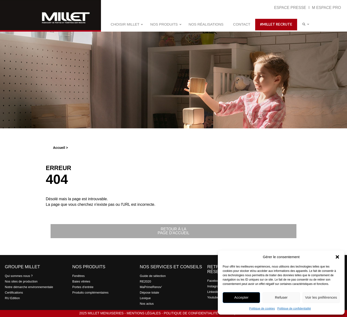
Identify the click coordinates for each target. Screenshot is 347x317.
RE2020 (145, 281)
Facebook (214, 281)
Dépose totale (149, 292)
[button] (337, 257)
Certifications (14, 292)
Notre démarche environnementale (29, 287)
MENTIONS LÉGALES (144, 313)
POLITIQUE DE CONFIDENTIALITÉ (191, 313)
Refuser (281, 297)
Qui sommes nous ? (19, 276)
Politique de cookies (262, 308)
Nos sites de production (21, 281)
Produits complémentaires (90, 292)
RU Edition (12, 298)
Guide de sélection (153, 276)
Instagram (214, 286)
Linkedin (213, 292)
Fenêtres (78, 276)
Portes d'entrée (82, 287)
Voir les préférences (321, 297)
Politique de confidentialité (294, 308)
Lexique (145, 298)
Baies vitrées (81, 281)
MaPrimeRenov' (151, 287)
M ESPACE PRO (326, 8)
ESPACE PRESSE (290, 8)
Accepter (241, 297)
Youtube (213, 297)
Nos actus (147, 303)
